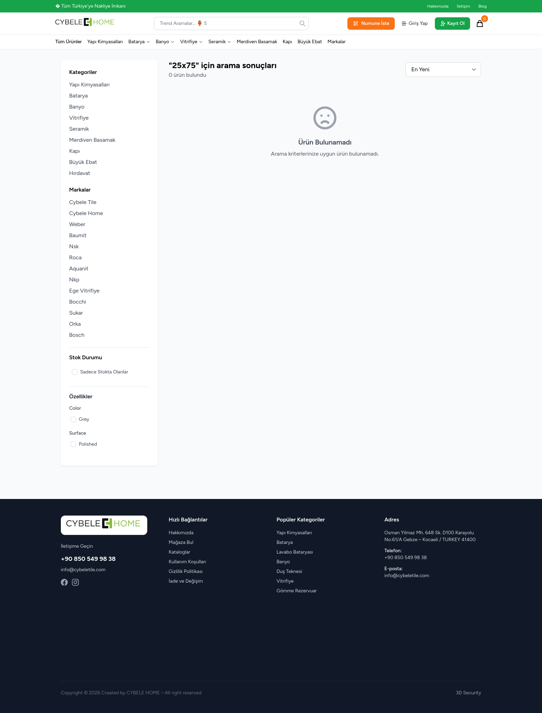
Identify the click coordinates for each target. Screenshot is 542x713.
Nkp (74, 279)
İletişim (463, 6)
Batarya (139, 42)
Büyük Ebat (310, 42)
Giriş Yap (415, 23)
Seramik (219, 42)
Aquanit (78, 268)
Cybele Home (86, 213)
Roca (75, 257)
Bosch (76, 335)
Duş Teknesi (289, 571)
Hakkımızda (438, 6)
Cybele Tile (82, 202)
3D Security (468, 693)
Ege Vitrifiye (84, 290)
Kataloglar (179, 552)
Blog (482, 6)
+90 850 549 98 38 (88, 559)
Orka (75, 324)
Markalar (337, 42)
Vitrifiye (191, 42)
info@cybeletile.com (83, 570)
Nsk (74, 246)
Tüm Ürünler (68, 42)
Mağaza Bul (181, 542)
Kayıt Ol (452, 23)
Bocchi (77, 301)
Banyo (165, 42)
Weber (77, 224)
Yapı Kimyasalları (105, 42)
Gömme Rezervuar (297, 591)
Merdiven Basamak (257, 42)
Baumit (77, 235)
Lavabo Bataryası (295, 552)
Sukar (76, 312)
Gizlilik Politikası (186, 571)
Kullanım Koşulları (187, 562)
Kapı (287, 42)
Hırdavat (79, 173)
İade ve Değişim (186, 581)
